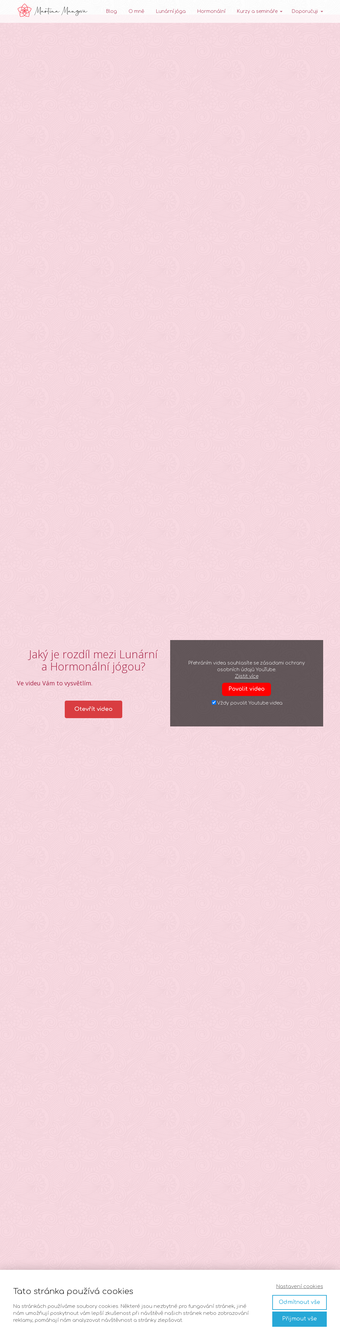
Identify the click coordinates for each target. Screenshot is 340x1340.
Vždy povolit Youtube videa (247, 703)
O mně (136, 11)
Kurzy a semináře (257, 11)
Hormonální (211, 11)
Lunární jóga (171, 11)
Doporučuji (305, 11)
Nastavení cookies (299, 1286)
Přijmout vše (299, 1319)
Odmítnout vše (299, 1302)
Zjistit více (246, 676)
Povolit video (246, 689)
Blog (111, 11)
